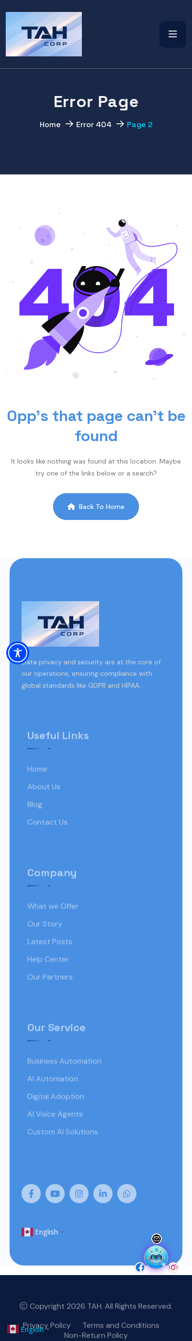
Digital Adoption (55, 1108)
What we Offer (53, 918)
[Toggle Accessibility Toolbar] (17, 652)
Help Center (48, 971)
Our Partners (50, 989)
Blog (34, 816)
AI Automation (52, 1091)
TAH (94, 1319)
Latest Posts (49, 954)
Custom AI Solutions (62, 1144)
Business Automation (64, 1073)
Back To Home (96, 506)
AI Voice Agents (55, 1126)
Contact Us (47, 834)
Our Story (44, 936)
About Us (43, 799)
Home (50, 126)
